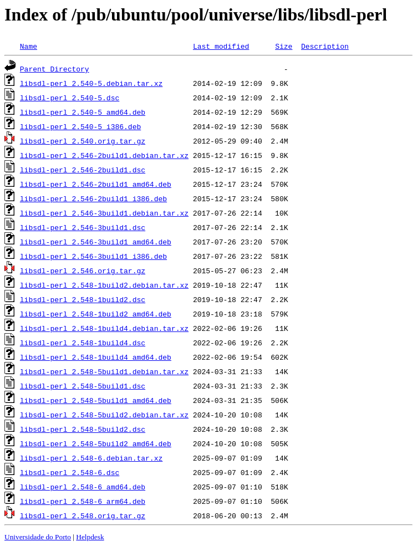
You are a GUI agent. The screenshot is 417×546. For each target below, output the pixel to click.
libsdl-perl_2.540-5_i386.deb (80, 126)
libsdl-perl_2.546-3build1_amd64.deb (95, 242)
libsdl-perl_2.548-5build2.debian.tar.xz (104, 415)
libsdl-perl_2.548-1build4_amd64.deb (95, 357)
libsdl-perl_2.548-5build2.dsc (82, 429)
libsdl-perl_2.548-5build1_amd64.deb (95, 400)
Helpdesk (90, 537)
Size (283, 46)
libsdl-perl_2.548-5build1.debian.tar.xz (104, 371)
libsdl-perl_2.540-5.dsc (69, 98)
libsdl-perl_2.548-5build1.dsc (82, 386)
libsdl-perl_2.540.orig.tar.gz (82, 141)
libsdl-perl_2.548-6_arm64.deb (82, 501)
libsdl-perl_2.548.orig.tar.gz (82, 516)
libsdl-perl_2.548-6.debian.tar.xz (91, 458)
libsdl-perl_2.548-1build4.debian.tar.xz (104, 328)
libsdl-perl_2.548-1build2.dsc (82, 299)
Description (325, 46)
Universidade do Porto (37, 537)
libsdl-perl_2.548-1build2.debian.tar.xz (104, 285)
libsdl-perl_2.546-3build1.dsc (82, 227)
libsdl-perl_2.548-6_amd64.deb (82, 487)
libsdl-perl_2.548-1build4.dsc (82, 343)
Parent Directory (54, 69)
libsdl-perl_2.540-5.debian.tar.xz (91, 83)
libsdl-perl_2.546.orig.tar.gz (82, 270)
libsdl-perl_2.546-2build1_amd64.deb (95, 184)
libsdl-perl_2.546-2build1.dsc (82, 170)
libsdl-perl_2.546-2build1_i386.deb (93, 198)
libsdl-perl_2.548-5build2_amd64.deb (95, 443)
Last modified (221, 46)
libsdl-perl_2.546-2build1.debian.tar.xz (104, 155)
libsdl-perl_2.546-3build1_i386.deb (93, 256)
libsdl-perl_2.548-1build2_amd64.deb (95, 314)
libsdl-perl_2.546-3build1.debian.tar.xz (104, 213)
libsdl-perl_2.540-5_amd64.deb (82, 112)
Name (28, 46)
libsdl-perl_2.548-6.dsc (69, 472)
